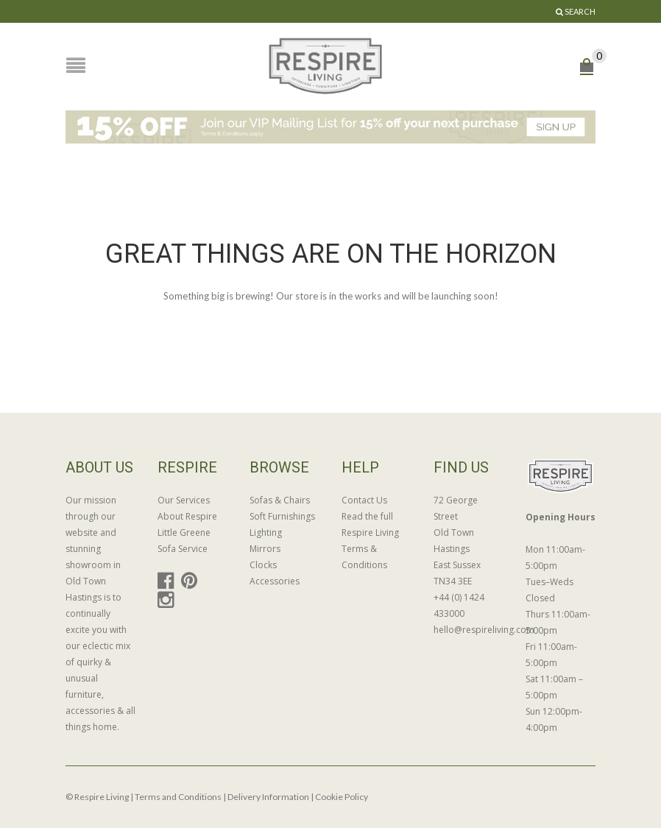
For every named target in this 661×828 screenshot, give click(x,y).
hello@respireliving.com (468, 629)
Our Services (184, 500)
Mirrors (265, 548)
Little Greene (184, 532)
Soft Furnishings (282, 516)
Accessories (275, 581)
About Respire (187, 516)
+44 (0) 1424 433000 (459, 605)
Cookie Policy (341, 796)
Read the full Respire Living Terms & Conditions (370, 540)
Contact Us (364, 500)
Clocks (263, 565)
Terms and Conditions (178, 796)
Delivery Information (268, 796)
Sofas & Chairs (280, 500)
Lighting (266, 532)
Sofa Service (183, 548)
